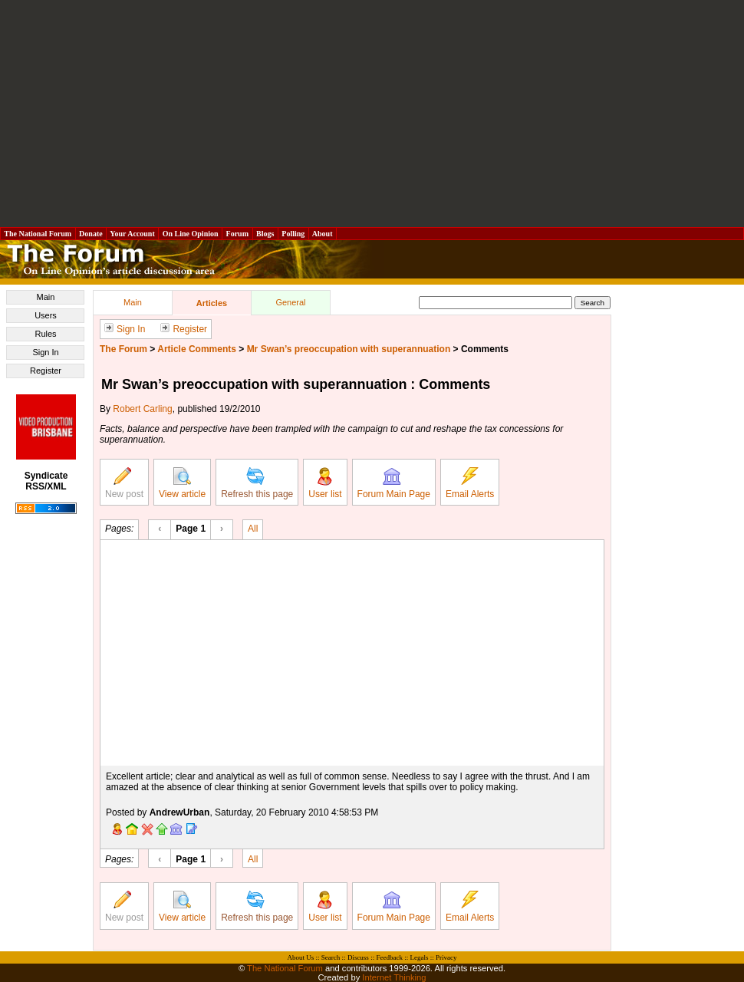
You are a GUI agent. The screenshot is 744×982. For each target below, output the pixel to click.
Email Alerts (470, 483)
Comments (485, 349)
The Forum (123, 349)
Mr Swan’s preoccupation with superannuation (349, 349)
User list (324, 483)
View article (182, 483)
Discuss (358, 957)
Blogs (265, 233)
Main (46, 297)
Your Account (132, 233)
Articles (211, 303)
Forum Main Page (393, 483)
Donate (91, 233)
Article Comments (196, 349)
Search (331, 957)
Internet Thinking (394, 977)
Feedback (389, 957)
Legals (419, 957)
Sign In (45, 352)
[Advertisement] (372, 113)
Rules (45, 333)
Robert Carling (142, 409)
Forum (237, 233)
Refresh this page (257, 483)
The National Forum (38, 233)
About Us (301, 957)
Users (46, 315)
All (253, 527)
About (322, 233)
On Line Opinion (190, 233)
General (290, 302)
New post (124, 483)
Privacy (446, 957)
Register (45, 370)
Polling (293, 233)
